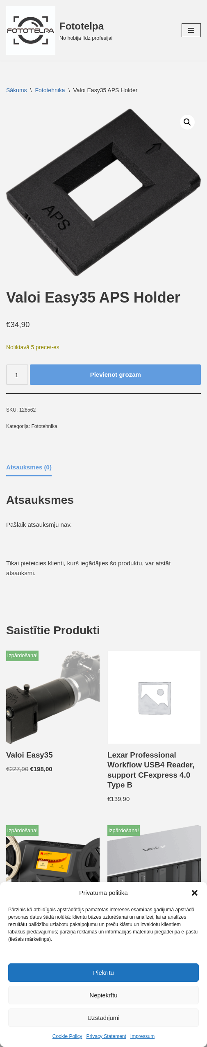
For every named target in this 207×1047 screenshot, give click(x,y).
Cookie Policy (67, 1036)
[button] (195, 893)
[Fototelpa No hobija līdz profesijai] (59, 30)
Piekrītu (103, 972)
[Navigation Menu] (191, 30)
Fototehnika (50, 90)
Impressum (142, 1036)
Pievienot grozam (115, 374)
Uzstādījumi (103, 1017)
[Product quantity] (17, 374)
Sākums (16, 90)
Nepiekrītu (103, 995)
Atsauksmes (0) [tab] (29, 467)
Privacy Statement (106, 1036)
